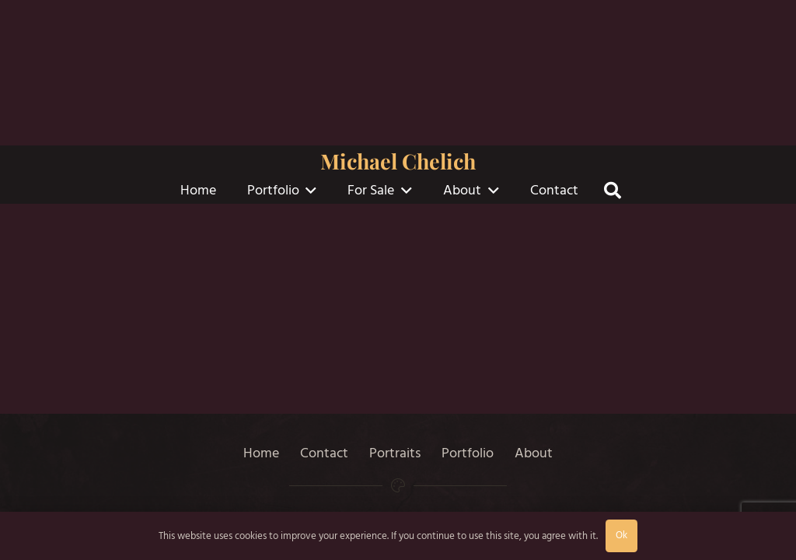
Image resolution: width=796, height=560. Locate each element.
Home (261, 453)
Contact (324, 453)
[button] (308, 190)
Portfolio (468, 453)
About (534, 453)
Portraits (395, 453)
